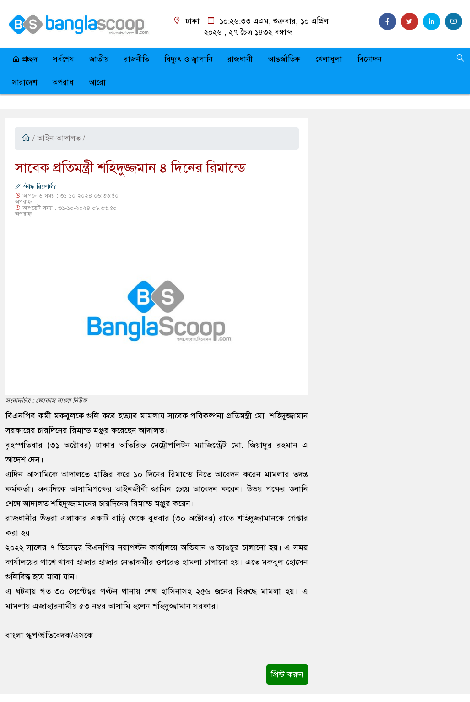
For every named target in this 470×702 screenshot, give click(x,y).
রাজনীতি (136, 59)
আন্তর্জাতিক (284, 59)
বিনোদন (369, 59)
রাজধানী (240, 59)
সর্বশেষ (63, 59)
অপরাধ (63, 82)
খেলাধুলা (328, 59)
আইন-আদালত (59, 138)
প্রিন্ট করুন (287, 675)
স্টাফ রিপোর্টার (36, 187)
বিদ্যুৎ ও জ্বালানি (188, 59)
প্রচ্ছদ (25, 59)
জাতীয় (99, 59)
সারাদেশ (24, 82)
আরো (97, 82)
